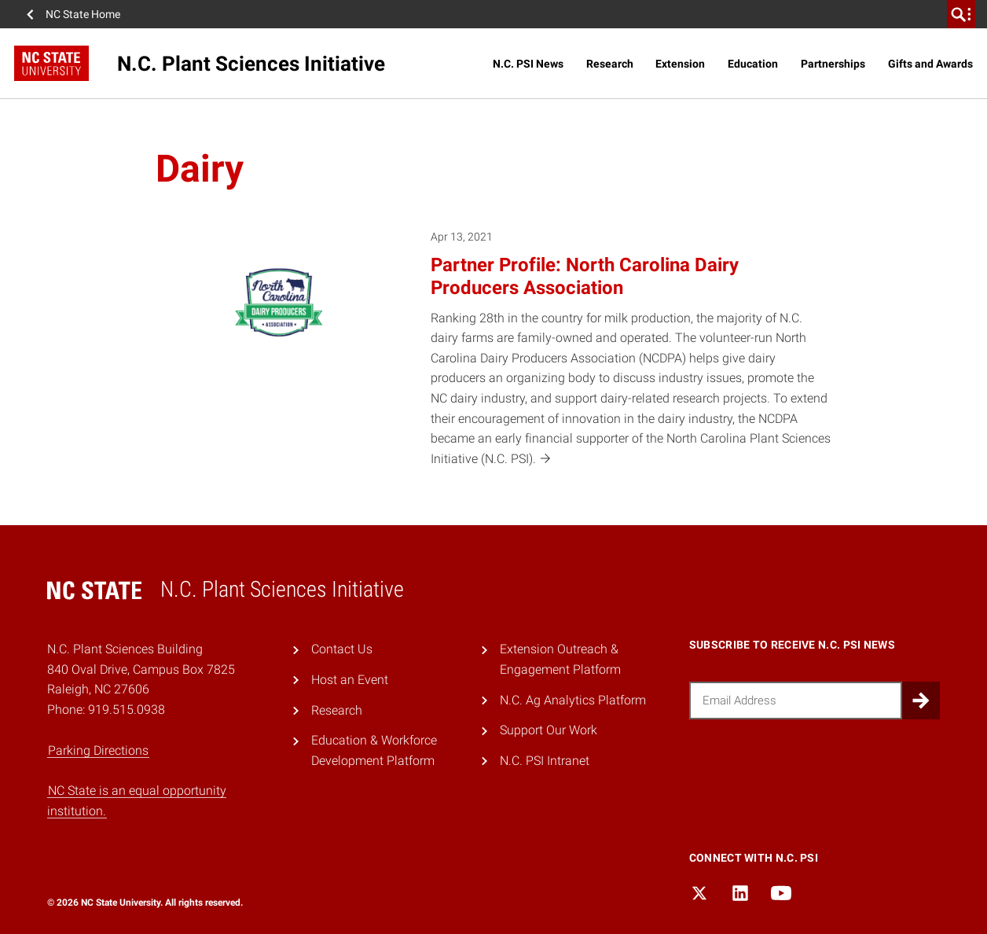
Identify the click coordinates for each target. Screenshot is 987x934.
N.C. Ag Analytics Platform (573, 700)
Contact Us (341, 649)
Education (753, 63)
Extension (680, 63)
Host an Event (349, 679)
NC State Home (83, 14)
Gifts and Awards (930, 63)
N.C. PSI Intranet (544, 760)
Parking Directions (98, 750)
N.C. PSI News (528, 63)
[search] (961, 14)
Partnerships (833, 63)
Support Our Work (548, 730)
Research (609, 63)
